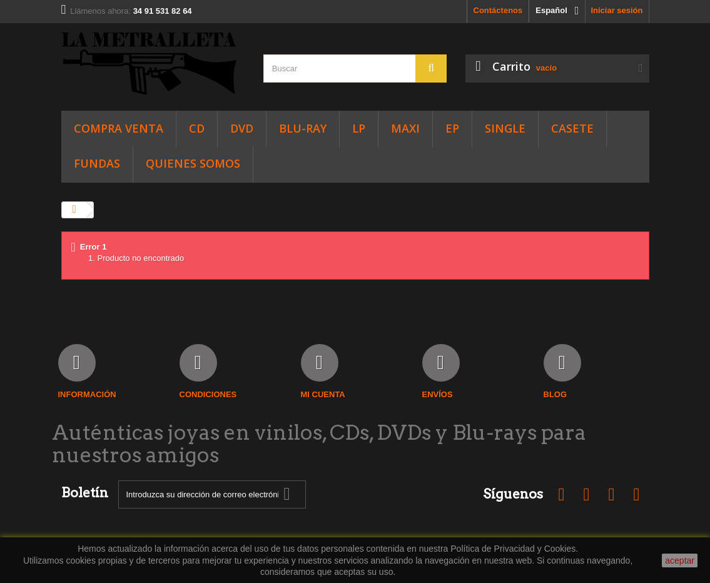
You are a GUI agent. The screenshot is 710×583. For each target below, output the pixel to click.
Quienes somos (193, 163)
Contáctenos (498, 10)
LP (358, 128)
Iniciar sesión (616, 10)
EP (452, 128)
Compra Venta (118, 128)
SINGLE (505, 128)
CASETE (572, 128)
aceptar (679, 560)
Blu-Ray (303, 128)
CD (197, 128)
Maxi (405, 128)
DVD (241, 128)
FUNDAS (97, 163)
